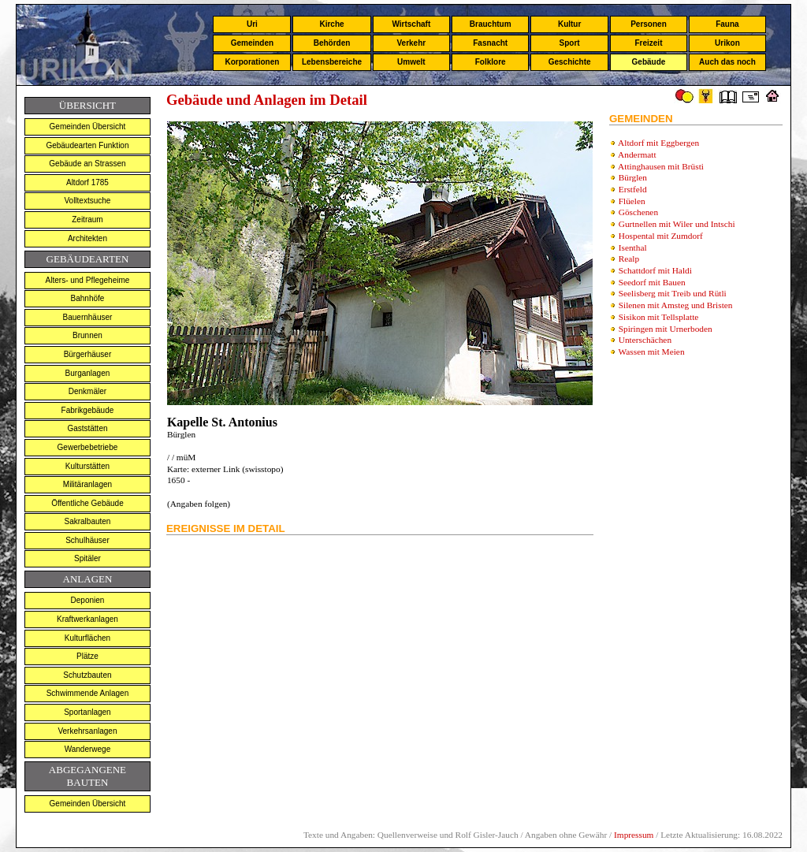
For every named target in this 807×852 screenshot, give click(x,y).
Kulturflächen (87, 638)
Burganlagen (87, 373)
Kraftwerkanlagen (87, 619)
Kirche (331, 24)
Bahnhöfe (88, 298)
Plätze (87, 656)
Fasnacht (490, 43)
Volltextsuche (87, 200)
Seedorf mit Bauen (652, 282)
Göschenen (638, 212)
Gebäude (649, 62)
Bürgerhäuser (88, 354)
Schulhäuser (87, 540)
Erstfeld (633, 189)
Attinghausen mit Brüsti (661, 166)
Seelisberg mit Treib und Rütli (673, 293)
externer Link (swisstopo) (236, 469)
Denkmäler (87, 391)
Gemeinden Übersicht (88, 126)
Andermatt (637, 154)
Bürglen (633, 177)
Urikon (727, 43)
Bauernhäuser (88, 317)
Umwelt (411, 62)
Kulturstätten (87, 466)
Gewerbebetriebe (88, 447)
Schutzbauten (87, 675)
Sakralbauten (87, 521)
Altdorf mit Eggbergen (658, 142)
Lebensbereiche (332, 62)
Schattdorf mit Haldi (655, 270)
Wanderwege (88, 749)
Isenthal (633, 247)
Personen (648, 24)
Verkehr (411, 43)
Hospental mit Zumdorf (661, 235)
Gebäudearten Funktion (87, 145)
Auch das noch (727, 62)
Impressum (633, 834)
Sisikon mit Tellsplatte (659, 317)
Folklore (490, 62)
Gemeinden (252, 43)
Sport (570, 43)
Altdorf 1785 (87, 182)
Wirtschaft (411, 24)
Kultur (569, 24)
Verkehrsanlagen (87, 731)
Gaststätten (87, 428)
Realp (629, 258)
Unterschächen (645, 339)
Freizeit (648, 43)
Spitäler (87, 558)
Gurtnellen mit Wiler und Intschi (677, 224)
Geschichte (570, 62)
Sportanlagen (87, 712)
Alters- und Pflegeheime (88, 280)
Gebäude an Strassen (87, 163)
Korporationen (252, 62)
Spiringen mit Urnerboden (665, 328)
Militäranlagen (87, 484)
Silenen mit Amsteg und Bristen (676, 305)
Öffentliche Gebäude (87, 503)
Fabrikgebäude (87, 410)
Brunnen (87, 335)
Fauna (727, 24)
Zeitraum (87, 219)
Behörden (332, 43)
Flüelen (632, 201)
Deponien (88, 600)
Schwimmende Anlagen (87, 693)
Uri (252, 24)
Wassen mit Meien (652, 351)
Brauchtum (490, 24)
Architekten (87, 238)
